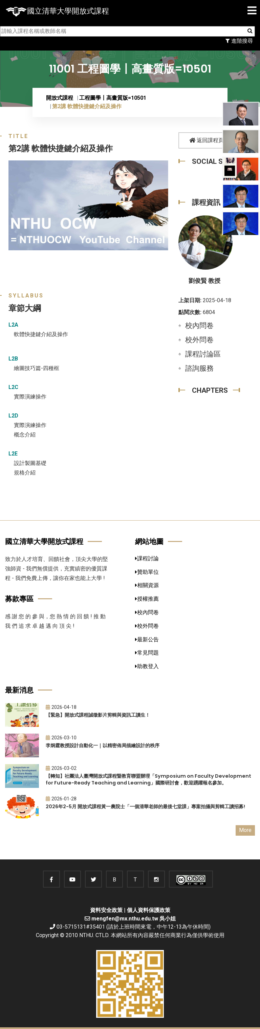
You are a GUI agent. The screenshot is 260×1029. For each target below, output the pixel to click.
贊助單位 (147, 572)
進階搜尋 (239, 41)
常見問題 (147, 652)
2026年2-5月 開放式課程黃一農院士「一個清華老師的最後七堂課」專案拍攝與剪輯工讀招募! (145, 806)
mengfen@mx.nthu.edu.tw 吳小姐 (133, 918)
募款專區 (19, 599)
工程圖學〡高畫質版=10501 (112, 98)
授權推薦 (147, 599)
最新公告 (147, 639)
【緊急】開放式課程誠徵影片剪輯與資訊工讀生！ (98, 715)
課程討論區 (203, 354)
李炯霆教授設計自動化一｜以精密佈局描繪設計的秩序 (102, 745)
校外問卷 (199, 340)
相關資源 (147, 585)
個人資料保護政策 (148, 910)
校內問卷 (199, 326)
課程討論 (147, 558)
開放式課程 (59, 98)
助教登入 (147, 666)
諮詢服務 (199, 368)
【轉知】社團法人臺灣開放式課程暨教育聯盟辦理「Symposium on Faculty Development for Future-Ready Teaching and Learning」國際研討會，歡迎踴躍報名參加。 (148, 780)
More (245, 830)
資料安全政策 (106, 910)
